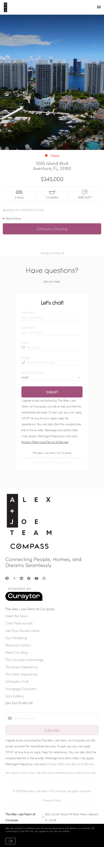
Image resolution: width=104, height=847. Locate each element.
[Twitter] (14, 578)
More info (76, 831)
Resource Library (18, 645)
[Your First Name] (52, 317)
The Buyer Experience (21, 666)
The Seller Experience (21, 674)
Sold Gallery (14, 696)
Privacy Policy (52, 800)
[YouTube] (36, 578)
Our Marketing (16, 637)
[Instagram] (44, 578)
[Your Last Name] (52, 332)
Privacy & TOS (62, 462)
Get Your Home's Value (22, 630)
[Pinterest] (28, 578)
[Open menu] (99, 7)
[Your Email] (55, 347)
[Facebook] (7, 578)
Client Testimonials (19, 623)
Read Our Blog (16, 652)
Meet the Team (16, 616)
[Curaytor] (23, 600)
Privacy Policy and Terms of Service (44, 442)
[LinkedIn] (21, 578)
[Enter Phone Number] (55, 362)
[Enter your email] (55, 718)
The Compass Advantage (24, 659)
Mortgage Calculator (21, 688)
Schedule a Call (17, 681)
